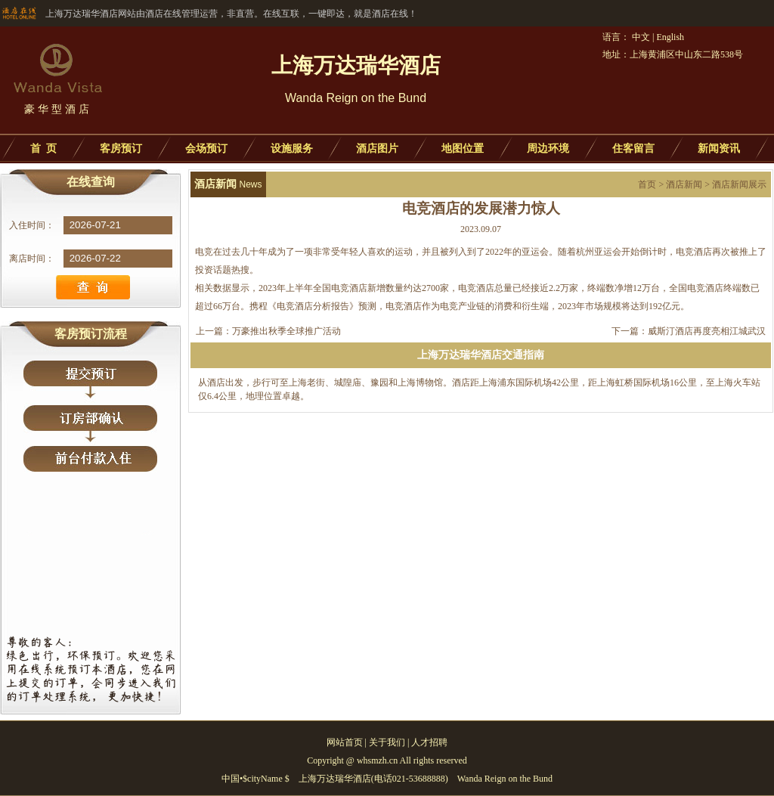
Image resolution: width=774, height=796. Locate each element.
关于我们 (387, 742)
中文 (641, 37)
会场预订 (206, 148)
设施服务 (292, 148)
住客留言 (633, 148)
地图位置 (462, 148)
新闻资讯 (719, 148)
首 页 (43, 148)
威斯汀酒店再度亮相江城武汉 (707, 331)
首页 (647, 184)
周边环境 (548, 148)
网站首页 (345, 742)
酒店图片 (377, 148)
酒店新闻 (684, 184)
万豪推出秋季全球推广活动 (286, 331)
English (670, 37)
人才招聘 (429, 742)
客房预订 (121, 148)
